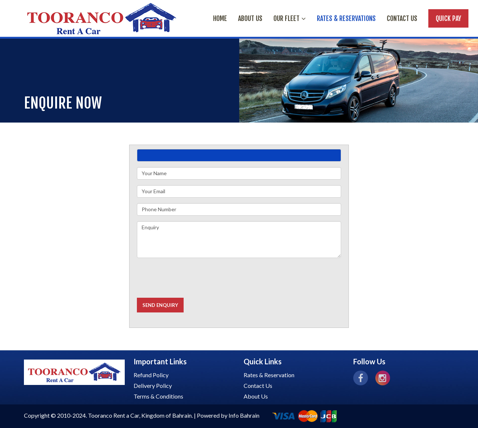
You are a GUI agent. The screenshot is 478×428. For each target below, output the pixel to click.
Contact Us (402, 18)
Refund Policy (151, 374)
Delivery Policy (153, 385)
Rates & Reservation (269, 374)
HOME (220, 18)
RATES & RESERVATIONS (346, 18)
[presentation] (193, 277)
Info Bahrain (244, 415)
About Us (256, 396)
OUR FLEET (289, 18)
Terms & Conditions (158, 396)
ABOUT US (250, 18)
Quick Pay (448, 18)
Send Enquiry (160, 305)
